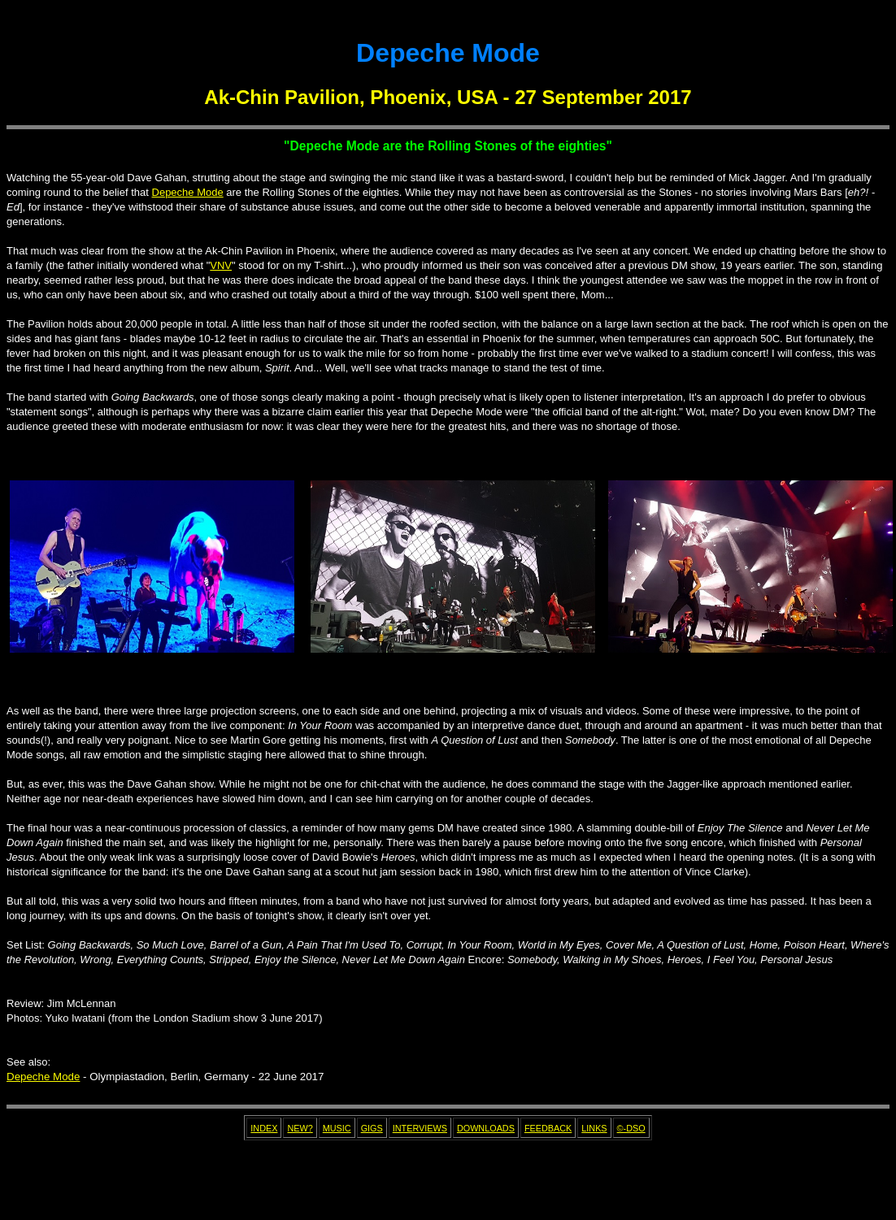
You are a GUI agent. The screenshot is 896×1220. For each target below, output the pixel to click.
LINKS (594, 1128)
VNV (221, 265)
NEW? (299, 1128)
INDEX (263, 1128)
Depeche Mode (188, 192)
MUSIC (337, 1128)
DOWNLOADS (486, 1128)
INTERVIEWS (420, 1128)
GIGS (372, 1128)
